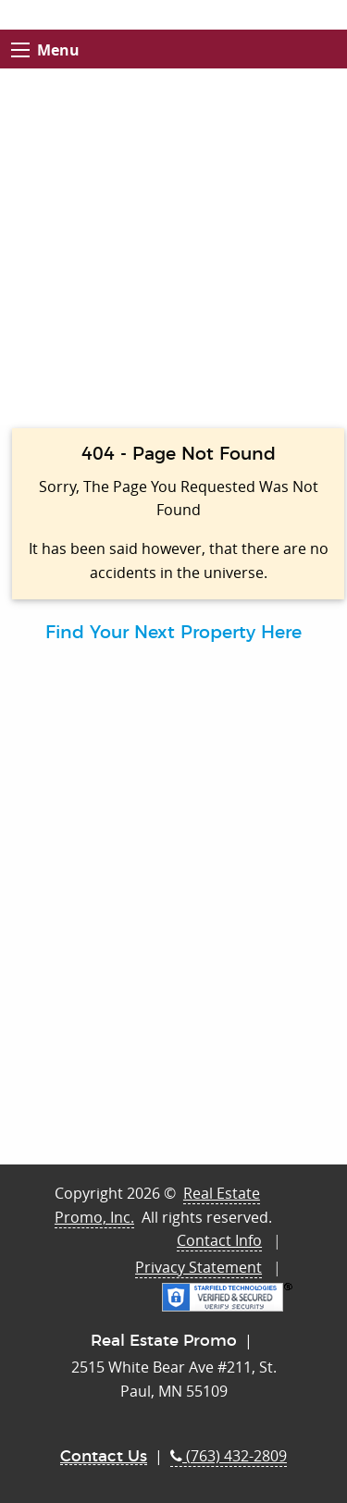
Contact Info (219, 1240)
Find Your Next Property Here (173, 633)
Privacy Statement (198, 1267)
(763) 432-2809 (228, 1456)
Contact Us (103, 1456)
